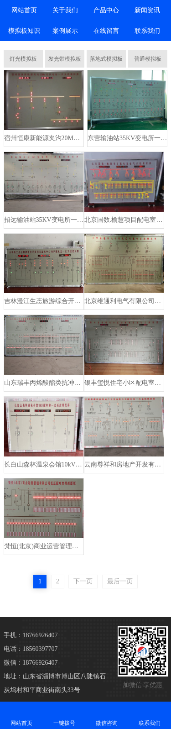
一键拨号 (64, 715)
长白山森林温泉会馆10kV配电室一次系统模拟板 (43, 464)
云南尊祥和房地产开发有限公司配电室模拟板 (124, 464)
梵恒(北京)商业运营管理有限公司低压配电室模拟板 (43, 546)
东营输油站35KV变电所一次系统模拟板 (127, 138)
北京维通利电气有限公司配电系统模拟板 (124, 301)
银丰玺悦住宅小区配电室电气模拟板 (124, 382)
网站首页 (24, 10)
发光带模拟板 (64, 59)
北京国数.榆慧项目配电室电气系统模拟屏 (124, 219)
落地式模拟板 (106, 59)
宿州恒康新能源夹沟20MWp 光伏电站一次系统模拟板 (43, 138)
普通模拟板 (147, 59)
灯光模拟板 (23, 59)
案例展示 (65, 30)
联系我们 (147, 30)
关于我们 (65, 10)
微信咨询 (107, 715)
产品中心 (106, 10)
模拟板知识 (24, 30)
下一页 (83, 581)
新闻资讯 (147, 10)
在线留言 (106, 30)
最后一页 (120, 581)
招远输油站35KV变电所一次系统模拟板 (43, 219)
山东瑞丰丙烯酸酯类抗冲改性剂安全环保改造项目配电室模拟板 (43, 382)
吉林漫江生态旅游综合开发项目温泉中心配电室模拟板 (43, 301)
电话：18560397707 (31, 648)
